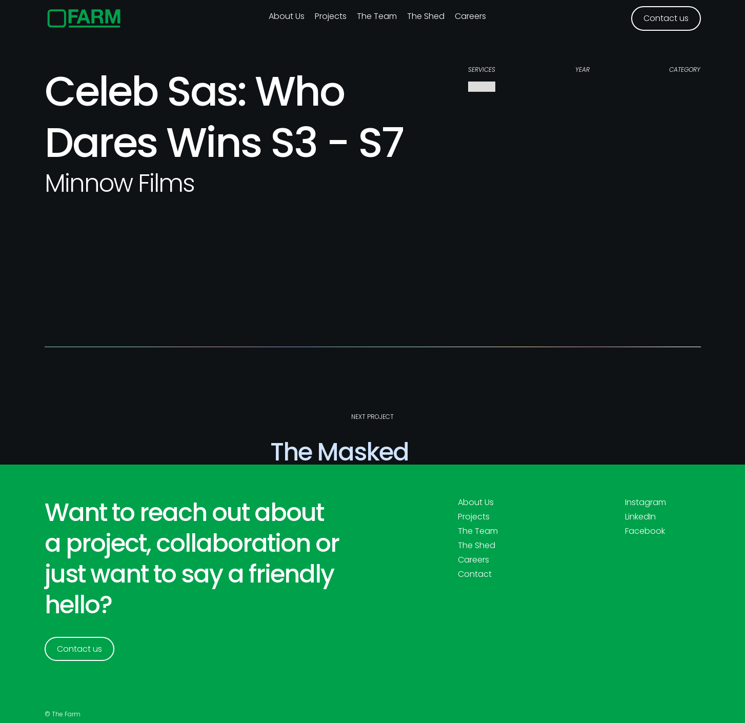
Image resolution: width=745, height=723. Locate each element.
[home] (84, 18)
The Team (377, 16)
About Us (476, 502)
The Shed (426, 16)
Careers (470, 16)
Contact (475, 574)
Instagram (645, 502)
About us (287, 16)
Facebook (645, 531)
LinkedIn (640, 517)
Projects (331, 16)
